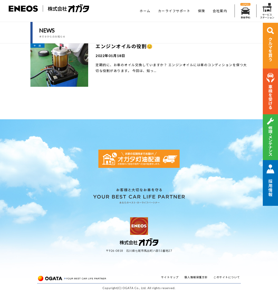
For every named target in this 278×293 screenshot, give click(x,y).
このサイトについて (226, 277)
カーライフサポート (174, 11)
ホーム (145, 11)
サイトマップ (170, 277)
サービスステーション (267, 11)
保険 (201, 11)
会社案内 (220, 11)
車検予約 (245, 11)
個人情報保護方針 (196, 277)
